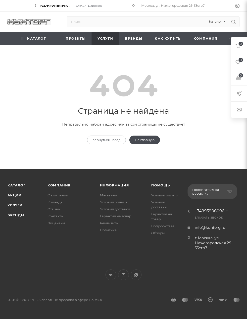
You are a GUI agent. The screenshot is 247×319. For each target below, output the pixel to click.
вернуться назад (106, 140)
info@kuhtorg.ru (210, 227)
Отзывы (54, 209)
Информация (114, 185)
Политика (108, 230)
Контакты (55, 216)
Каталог (16, 185)
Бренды (15, 215)
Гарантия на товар (115, 216)
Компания (59, 185)
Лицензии (56, 223)
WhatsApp (136, 274)
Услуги (15, 205)
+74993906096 (53, 5)
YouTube (123, 274)
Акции (14, 195)
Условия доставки (115, 209)
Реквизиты (109, 223)
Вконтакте (110, 274)
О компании (58, 195)
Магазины (108, 195)
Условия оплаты (113, 202)
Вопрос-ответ (162, 226)
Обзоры (158, 233)
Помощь (160, 185)
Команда (55, 202)
